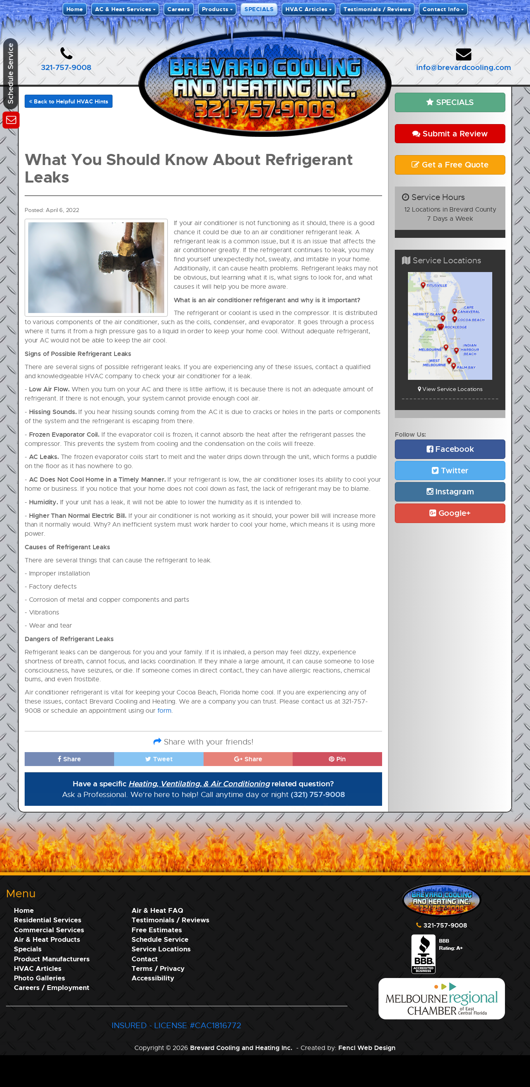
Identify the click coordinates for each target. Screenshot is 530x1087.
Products (215, 9)
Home (74, 9)
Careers (178, 9)
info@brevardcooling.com (463, 67)
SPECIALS (259, 9)
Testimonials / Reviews (377, 9)
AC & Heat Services (123, 9)
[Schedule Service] (10, 118)
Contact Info (441, 9)
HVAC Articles (306, 9)
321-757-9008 (66, 67)
